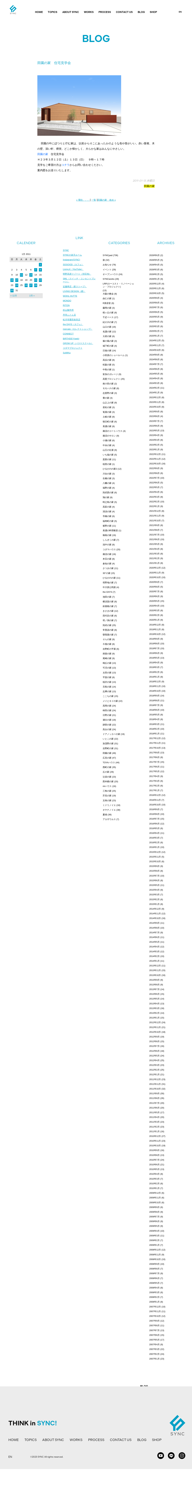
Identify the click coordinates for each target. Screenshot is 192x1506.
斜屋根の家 (108, 606)
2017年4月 (154, 776)
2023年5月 (154, 430)
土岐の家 (107, 416)
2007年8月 (154, 1325)
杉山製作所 (69, 313)
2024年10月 (155, 350)
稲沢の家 (107, 682)
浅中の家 (107, 544)
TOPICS (52, 12)
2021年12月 (155, 511)
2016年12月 (155, 795)
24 (16, 285)
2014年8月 (154, 928)
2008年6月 (154, 1278)
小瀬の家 (107, 440)
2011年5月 (154, 1112)
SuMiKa (67, 358)
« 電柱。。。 (83, 200)
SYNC (66, 250)
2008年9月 (154, 1264)
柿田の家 (107, 710)
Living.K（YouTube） (74, 270)
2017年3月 (154, 781)
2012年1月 (154, 1074)
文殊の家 (107, 800)
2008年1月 (154, 1302)
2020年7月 (154, 591)
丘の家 (106, 772)
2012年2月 (154, 1070)
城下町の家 (108, 346)
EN (180, 12)
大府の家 (107, 336)
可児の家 (107, 667)
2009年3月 (154, 1235)
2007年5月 (154, 1339)
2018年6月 (154, 710)
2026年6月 (154, 255)
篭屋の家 (107, 412)
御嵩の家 (107, 535)
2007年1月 (154, 1358)
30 (12, 290)
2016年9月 (154, 809)
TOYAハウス (109, 762)
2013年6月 (154, 994)
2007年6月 (154, 1335)
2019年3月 (154, 667)
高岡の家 (107, 705)
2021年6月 (154, 539)
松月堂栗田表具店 (72, 323)
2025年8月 (154, 302)
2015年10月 (155, 861)
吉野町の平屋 (109, 649)
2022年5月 (154, 487)
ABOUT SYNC (70, 12)
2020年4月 (154, 605)
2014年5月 (154, 942)
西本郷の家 (108, 781)
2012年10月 (155, 1032)
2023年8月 (154, 416)
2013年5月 (154, 998)
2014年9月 (154, 923)
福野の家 (107, 488)
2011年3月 (154, 1122)
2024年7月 (154, 364)
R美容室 (107, 303)
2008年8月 (154, 1268)
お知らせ (107, 264)
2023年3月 (154, 440)
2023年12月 (155, 397)
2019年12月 (155, 624)
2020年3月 (154, 610)
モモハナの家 (109, 388)
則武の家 (107, 625)
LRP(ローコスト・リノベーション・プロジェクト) (118, 285)
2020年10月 (155, 577)
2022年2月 (154, 501)
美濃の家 (107, 426)
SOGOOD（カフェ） (74, 265)
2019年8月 (154, 643)
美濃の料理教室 (110, 530)
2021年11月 (155, 515)
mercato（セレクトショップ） (79, 333)
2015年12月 (155, 852)
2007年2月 (154, 1354)
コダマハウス (109, 549)
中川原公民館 (109, 587)
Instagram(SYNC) (72, 260)
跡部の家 (107, 724)
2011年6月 (154, 1107)
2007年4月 (154, 1344)
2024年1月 (154, 392)
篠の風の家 (108, 341)
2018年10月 (155, 691)
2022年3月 (154, 497)
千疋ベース (108, 317)
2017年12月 (155, 738)
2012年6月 (154, 1051)
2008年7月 (154, 1273)
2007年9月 (154, 1321)
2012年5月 (154, 1055)
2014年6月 (154, 937)
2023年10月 (155, 407)
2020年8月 (154, 586)
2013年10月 (155, 975)
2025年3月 (154, 326)
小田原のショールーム (113, 355)
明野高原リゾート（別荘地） (78, 275)
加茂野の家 (108, 743)
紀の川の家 (108, 322)
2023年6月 (154, 426)
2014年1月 (154, 961)
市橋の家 (107, 516)
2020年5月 (154, 601)
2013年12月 (155, 965)
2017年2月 (154, 785)
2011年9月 (154, 1093)
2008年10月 (155, 1259)
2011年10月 (155, 1088)
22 (40, 280)
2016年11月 (155, 800)
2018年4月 (154, 719)
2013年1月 (154, 1017)
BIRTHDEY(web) (72, 343)
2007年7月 (154, 1330)
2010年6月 (154, 1164)
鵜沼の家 (107, 554)
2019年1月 (154, 677)
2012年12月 (155, 1022)
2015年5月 (154, 885)
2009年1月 (154, 1245)
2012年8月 (154, 1041)
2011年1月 (154, 1131)
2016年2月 (154, 842)
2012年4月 (154, 1060)
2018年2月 (154, 729)
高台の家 (107, 729)
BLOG (141, 12)
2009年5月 (154, 1226)
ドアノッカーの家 (111, 734)
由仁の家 (107, 298)
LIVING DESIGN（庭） (75, 293)
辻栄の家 (107, 777)
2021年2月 (154, 558)
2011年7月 (154, 1103)
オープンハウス (110, 274)
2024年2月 (154, 388)
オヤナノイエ (109, 810)
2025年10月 (155, 293)
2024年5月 (154, 373)
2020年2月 (154, 615)
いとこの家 (108, 739)
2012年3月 (154, 1065)
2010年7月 (154, 1160)
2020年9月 (154, 582)
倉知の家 (107, 563)
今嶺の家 (107, 644)
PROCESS (105, 12)
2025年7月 (154, 307)
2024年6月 (154, 369)
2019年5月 (154, 658)
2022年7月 (154, 478)
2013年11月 (155, 970)
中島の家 (107, 369)
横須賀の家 (108, 601)
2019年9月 (154, 639)
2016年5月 (154, 828)
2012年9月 (154, 1036)
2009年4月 (154, 1231)
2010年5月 (154, 1169)
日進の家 (107, 350)
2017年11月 (155, 743)
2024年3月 (154, 383)
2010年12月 (155, 1136)
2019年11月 (155, 629)
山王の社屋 (108, 450)
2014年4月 (154, 946)
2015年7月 (154, 875)
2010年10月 (155, 1145)
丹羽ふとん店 (70, 318)
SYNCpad (107, 255)
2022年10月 (155, 463)
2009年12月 (155, 1193)
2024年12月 (155, 340)
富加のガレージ (110, 374)
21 (35, 280)
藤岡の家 (107, 308)
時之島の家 (108, 502)
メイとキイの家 (110, 701)
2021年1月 (154, 563)
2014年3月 (154, 951)
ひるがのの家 (109, 578)
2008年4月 (154, 1287)
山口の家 (107, 327)
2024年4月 (154, 378)
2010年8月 (154, 1155)
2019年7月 (154, 648)
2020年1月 (154, 620)
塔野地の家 (108, 582)
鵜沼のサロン (109, 435)
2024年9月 (154, 354)
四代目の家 (108, 615)
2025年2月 (154, 331)
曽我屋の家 (108, 634)
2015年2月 (154, 899)
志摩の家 (107, 691)
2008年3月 (154, 1292)
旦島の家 (107, 686)
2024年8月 (154, 359)
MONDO (67, 303)
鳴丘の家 (107, 663)
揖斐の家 (107, 653)
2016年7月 (154, 819)
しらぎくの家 (109, 540)
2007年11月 (155, 1311)
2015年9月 (154, 866)
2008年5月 (154, 1283)
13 (31, 275)
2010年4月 (154, 1174)
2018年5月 (154, 714)
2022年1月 (154, 506)
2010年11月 (155, 1141)
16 (12, 280)
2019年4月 (154, 662)
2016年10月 (155, 804)
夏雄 (105, 814)
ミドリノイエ (109, 805)
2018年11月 (155, 686)
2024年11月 (155, 345)
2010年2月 (154, 1183)
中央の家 (107, 445)
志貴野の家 (108, 393)
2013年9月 (154, 980)
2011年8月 (154, 1098)
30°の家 (106, 573)
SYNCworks (108, 279)
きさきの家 (108, 611)
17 (16, 280)
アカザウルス (109, 819)
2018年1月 (154, 733)
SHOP (153, 12)
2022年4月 (154, 492)
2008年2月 (154, 1297)
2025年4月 (154, 321)
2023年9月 (154, 411)
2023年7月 (154, 421)
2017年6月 (154, 766)
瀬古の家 (107, 720)
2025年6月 (154, 312)
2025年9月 (154, 298)
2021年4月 (154, 549)
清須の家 (107, 511)
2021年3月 (154, 553)
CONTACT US (124, 12)
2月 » (32, 295)
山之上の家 (108, 402)
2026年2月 (154, 274)
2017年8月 (154, 757)
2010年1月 (154, 1188)
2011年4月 (154, 1117)
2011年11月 (155, 1084)
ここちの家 (108, 696)
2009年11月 (155, 1197)
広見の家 (107, 758)
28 (35, 285)
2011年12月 (155, 1079)
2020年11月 (155, 572)
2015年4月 (154, 890)
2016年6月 (154, 823)
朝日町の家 (108, 421)
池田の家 (107, 597)
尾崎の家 (107, 658)
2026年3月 (154, 269)
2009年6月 (154, 1221)
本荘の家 (107, 559)
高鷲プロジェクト (111, 379)
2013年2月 (154, 1013)
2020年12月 (155, 568)
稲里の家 (107, 464)
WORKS (89, 12)
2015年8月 (154, 871)
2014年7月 (154, 932)
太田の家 (107, 672)
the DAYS (107, 592)
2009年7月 (154, 1216)
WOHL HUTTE (70, 298)
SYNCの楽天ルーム (73, 255)
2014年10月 (155, 918)
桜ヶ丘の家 (108, 312)
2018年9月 (154, 695)
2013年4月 (154, 1003)
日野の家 (107, 715)
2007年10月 (155, 1316)
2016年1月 (154, 847)
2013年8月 (154, 984)
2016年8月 (154, 814)
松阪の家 (107, 364)
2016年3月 (154, 837)
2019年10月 (155, 634)
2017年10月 (155, 748)
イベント (107, 269)
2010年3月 (154, 1179)
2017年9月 (154, 752)
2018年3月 (154, 724)
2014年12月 (155, 909)
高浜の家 (107, 360)
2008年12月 (155, 1249)
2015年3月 (154, 894)
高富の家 (107, 507)
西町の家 (107, 767)
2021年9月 (154, 525)
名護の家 (107, 331)
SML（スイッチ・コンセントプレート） (79, 282)
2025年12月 (155, 283)
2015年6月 (154, 880)
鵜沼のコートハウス (112, 431)
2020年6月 (154, 596)
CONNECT (68, 338)
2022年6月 (154, 482)
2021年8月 (154, 530)
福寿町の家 (108, 521)
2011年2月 (154, 1126)
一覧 (93, 200)
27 (31, 285)
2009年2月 (154, 1240)
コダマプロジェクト (73, 353)
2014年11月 (155, 913)
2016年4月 (154, 833)
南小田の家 (108, 383)
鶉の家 (106, 497)
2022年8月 (154, 473)
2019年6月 (154, 653)
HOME (39, 12)
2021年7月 (154, 534)
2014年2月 (154, 956)
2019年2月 (154, 672)
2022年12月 (155, 454)
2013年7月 (154, 989)
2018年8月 (154, 700)
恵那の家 (107, 459)
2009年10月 (155, 1202)
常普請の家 (108, 630)
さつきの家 (108, 568)
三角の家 (107, 791)
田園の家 (149, 186)
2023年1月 (154, 449)
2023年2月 (154, 445)
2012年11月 (155, 1027)
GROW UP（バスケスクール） (79, 348)
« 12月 (13, 295)
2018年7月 (154, 705)
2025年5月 (154, 317)
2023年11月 (155, 402)
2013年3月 (154, 1008)
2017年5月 (154, 771)
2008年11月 (155, 1254)
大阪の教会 (108, 293)
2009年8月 (154, 1212)
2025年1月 (154, 335)
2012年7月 (154, 1046)
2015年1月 (154, 904)
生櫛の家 (107, 478)
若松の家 (107, 407)
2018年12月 (155, 681)
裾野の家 (107, 526)
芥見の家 (107, 795)
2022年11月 (155, 459)
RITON (66, 308)
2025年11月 (155, 288)
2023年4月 (154, 435)
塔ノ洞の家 (108, 620)
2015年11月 (155, 856)
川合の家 (107, 473)
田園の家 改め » (107, 200)
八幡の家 (107, 483)
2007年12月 (155, 1306)
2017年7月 (154, 762)
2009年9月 (154, 1207)
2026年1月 (154, 279)
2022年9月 (154, 468)
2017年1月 (154, 790)
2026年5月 (154, 260)
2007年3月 (154, 1349)
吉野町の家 (108, 748)
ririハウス (107, 786)
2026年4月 (154, 264)
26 (26, 285)
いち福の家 (108, 454)
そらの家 (107, 639)
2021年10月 (155, 520)
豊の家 (106, 398)
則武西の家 (108, 492)
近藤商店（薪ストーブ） (76, 288)
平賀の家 (107, 677)
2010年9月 (154, 1150)
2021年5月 (154, 544)
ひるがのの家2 (110, 469)
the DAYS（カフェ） (74, 328)
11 (21, 275)
